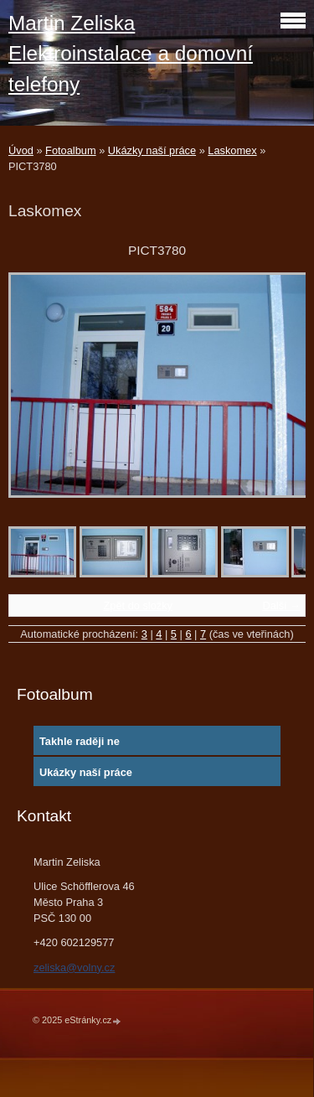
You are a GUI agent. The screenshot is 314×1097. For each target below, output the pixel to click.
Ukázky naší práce (152, 150)
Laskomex (232, 150)
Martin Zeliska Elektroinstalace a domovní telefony (130, 54)
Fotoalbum (70, 150)
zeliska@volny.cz (74, 967)
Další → (281, 605)
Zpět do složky (137, 605)
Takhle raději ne (79, 741)
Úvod (20, 150)
